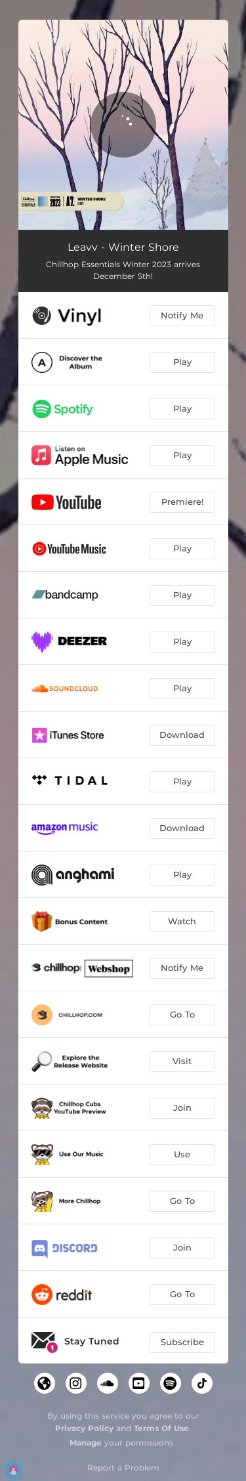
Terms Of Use (161, 1428)
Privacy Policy (84, 1428)
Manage (86, 1443)
